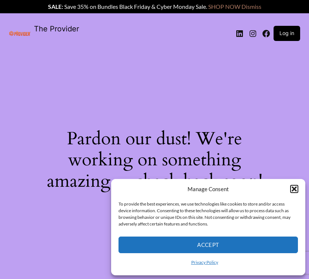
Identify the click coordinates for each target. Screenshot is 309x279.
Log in (286, 33)
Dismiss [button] (251, 6)
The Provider (56, 28)
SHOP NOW (224, 6)
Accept (208, 244)
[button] (294, 189)
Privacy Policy (204, 262)
